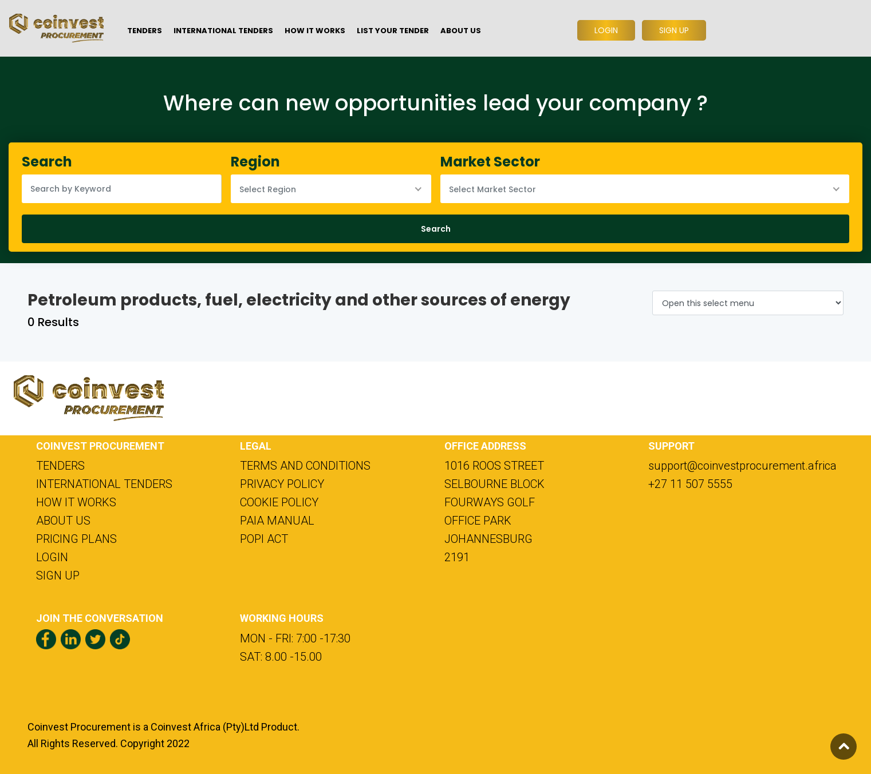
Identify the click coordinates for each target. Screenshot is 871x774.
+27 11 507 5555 (690, 484)
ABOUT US (63, 520)
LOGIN (52, 557)
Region (255, 161)
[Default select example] (748, 303)
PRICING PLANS (76, 539)
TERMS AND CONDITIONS (305, 466)
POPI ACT (264, 539)
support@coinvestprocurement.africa (741, 466)
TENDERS (60, 466)
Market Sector (490, 161)
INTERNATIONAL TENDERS (104, 484)
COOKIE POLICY (279, 502)
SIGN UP (58, 575)
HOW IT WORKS (76, 502)
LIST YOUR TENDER (393, 30)
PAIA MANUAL (277, 520)
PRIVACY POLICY (282, 484)
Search (47, 161)
